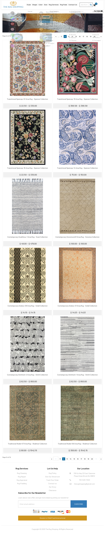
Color (40, 4)
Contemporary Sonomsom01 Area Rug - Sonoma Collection (77, 237)
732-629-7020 (84, 480)
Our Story (52, 487)
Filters (98, 11)
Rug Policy (52, 473)
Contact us (52, 483)
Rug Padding (22, 483)
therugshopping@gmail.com (84, 484)
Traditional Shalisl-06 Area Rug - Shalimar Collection (77, 444)
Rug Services (53, 4)
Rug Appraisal (22, 480)
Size (45, 4)
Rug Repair (22, 477)
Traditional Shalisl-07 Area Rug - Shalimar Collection (27, 444)
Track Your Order (52, 480)
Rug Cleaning (22, 473)
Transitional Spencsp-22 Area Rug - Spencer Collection (27, 99)
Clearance (52, 490)
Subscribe (78, 504)
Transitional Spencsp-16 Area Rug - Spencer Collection (27, 168)
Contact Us (74, 4)
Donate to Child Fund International (52, 518)
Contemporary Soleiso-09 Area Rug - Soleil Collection (27, 306)
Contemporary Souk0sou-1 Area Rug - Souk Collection (27, 237)
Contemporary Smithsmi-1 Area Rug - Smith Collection (77, 375)
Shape (33, 4)
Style (27, 4)
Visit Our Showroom (52, 477)
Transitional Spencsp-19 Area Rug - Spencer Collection (77, 99)
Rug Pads (64, 4)
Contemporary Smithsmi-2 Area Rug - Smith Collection (27, 375)
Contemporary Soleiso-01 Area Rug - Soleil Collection (77, 306)
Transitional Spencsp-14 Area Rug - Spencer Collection (77, 168)
